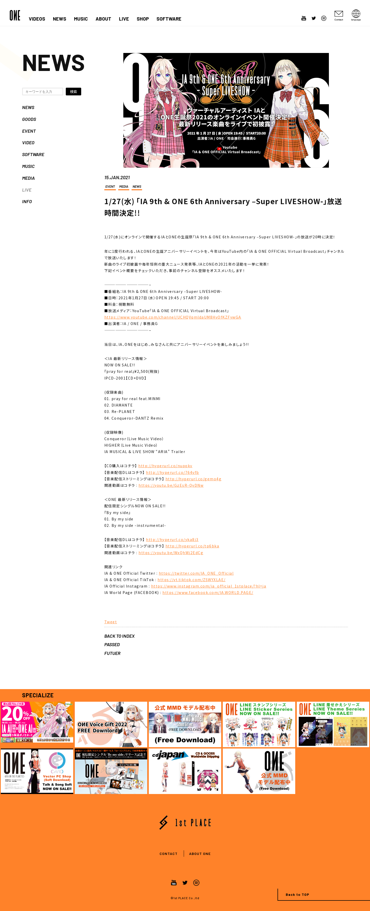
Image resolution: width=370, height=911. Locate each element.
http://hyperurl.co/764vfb (172, 472)
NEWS (59, 19)
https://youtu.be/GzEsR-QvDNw (170, 485)
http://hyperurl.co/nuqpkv (165, 465)
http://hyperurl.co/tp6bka (192, 545)
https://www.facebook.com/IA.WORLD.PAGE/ (207, 592)
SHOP (143, 19)
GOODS (29, 119)
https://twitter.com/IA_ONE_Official (196, 573)
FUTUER (112, 653)
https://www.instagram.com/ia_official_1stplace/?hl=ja (208, 586)
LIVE (124, 19)
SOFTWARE (168, 19)
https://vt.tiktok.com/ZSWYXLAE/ (192, 579)
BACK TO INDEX (119, 636)
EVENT (29, 131)
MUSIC (81, 19)
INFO (27, 201)
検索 (73, 91)
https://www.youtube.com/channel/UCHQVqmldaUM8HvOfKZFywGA (172, 317)
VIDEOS (37, 19)
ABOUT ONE (200, 853)
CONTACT (169, 853)
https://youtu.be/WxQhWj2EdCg (170, 552)
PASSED (112, 644)
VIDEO (28, 142)
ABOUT (103, 19)
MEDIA (28, 178)
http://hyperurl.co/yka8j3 (172, 539)
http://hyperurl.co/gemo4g (193, 478)
